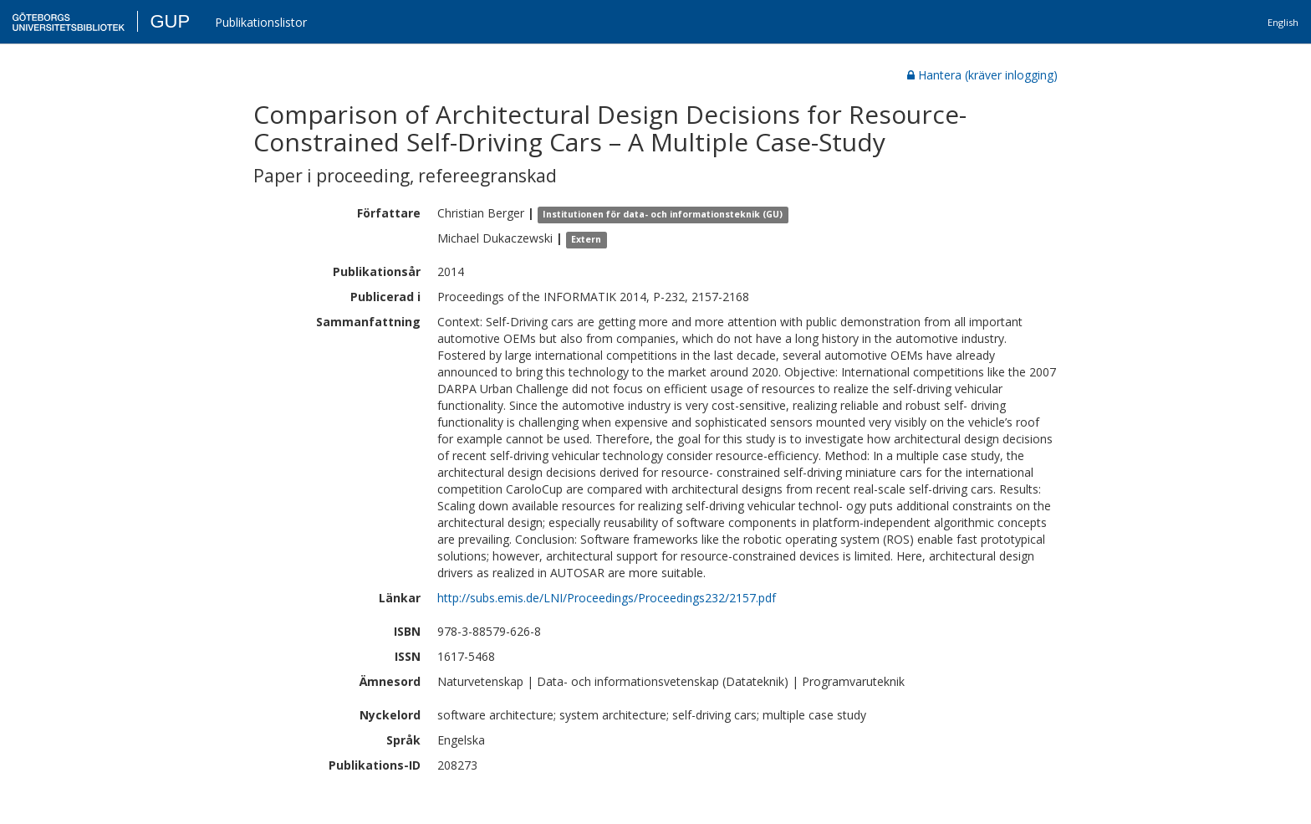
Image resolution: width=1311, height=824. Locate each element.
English (1283, 22)
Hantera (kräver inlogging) (982, 75)
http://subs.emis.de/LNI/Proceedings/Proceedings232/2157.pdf (606, 598)
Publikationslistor (261, 22)
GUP (170, 21)
